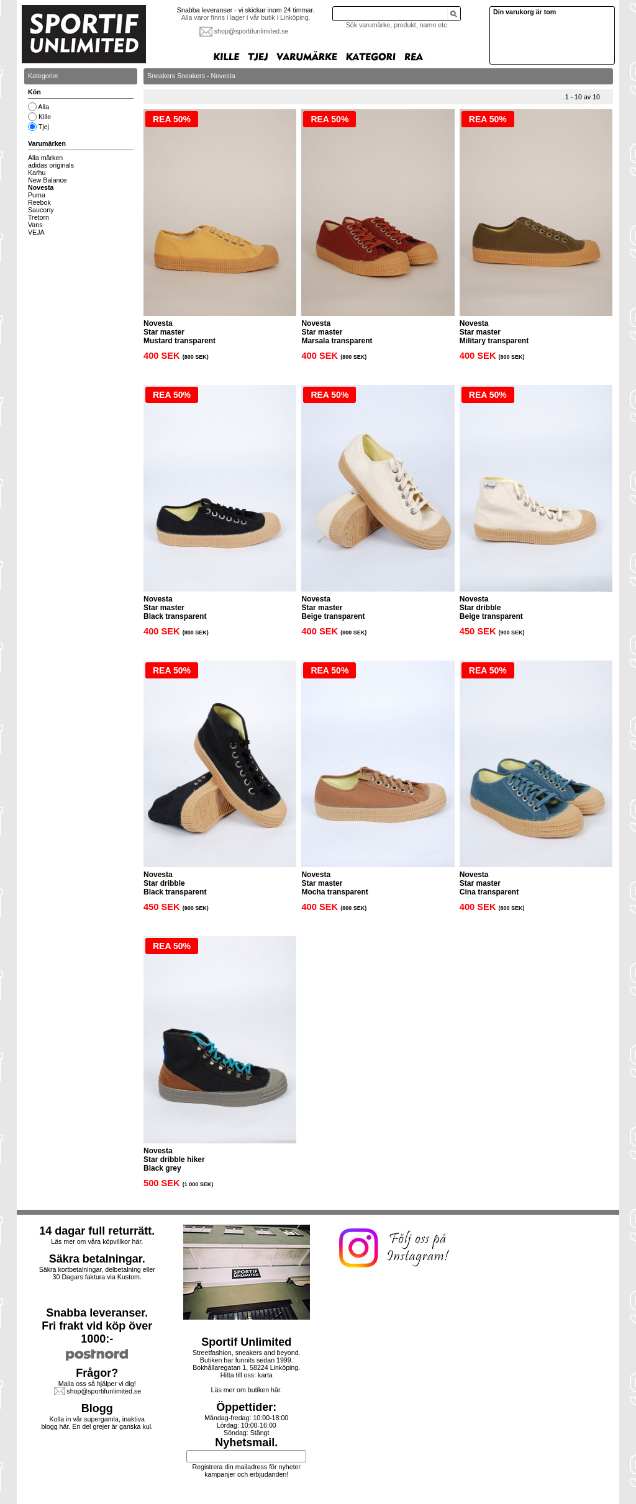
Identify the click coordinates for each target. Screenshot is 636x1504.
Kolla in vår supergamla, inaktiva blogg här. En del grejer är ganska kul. (97, 1422)
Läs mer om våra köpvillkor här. (97, 1241)
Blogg (97, 1408)
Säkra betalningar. (97, 1259)
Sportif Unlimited (246, 1342)
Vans (35, 224)
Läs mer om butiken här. (246, 1390)
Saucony (40, 210)
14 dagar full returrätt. (97, 1231)
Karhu (36, 172)
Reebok (39, 202)
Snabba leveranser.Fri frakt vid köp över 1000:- (97, 1326)
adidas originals (51, 165)
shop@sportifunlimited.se (251, 31)
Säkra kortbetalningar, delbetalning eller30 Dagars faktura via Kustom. (97, 1273)
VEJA (36, 232)
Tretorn (38, 217)
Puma (36, 195)
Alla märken (45, 157)
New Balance (47, 180)
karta (265, 1375)
